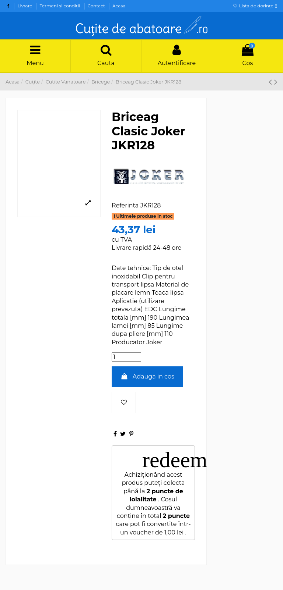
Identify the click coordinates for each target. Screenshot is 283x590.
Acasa (118, 5)
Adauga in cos (147, 376)
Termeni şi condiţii (60, 5)
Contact (97, 5)
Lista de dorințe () (254, 5)
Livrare (25, 5)
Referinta (125, 205)
